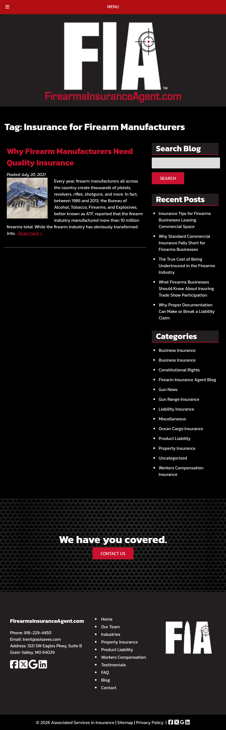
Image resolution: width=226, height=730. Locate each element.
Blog (105, 680)
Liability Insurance (176, 409)
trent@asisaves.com (42, 639)
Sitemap (125, 722)
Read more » (30, 233)
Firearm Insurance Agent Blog (187, 379)
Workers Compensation (123, 657)
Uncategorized (173, 458)
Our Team (110, 626)
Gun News (168, 389)
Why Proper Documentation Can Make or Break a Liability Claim (187, 311)
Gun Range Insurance (179, 399)
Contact (108, 687)
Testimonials (113, 664)
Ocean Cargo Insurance (181, 428)
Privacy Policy (149, 722)
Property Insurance (177, 448)
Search (168, 178)
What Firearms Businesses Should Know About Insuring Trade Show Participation (186, 288)
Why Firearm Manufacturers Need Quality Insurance (70, 157)
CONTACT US (113, 553)
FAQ (105, 672)
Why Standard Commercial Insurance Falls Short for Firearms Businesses (184, 242)
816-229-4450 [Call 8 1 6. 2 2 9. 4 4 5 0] (37, 632)
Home (107, 619)
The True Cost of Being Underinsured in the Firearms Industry (187, 265)
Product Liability (175, 438)
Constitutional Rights (179, 369)
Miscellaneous (172, 418)
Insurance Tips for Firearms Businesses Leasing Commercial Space (185, 220)
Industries (110, 634)
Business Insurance (177, 350)
